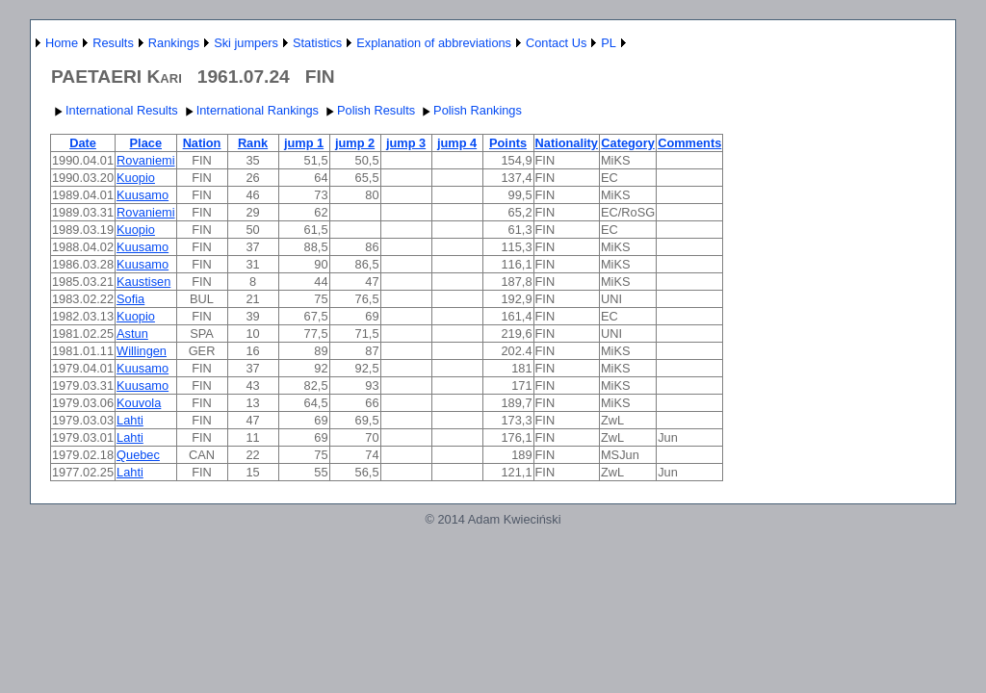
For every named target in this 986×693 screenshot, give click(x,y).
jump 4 (457, 143)
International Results (114, 110)
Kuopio (136, 177)
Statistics (317, 43)
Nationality (566, 143)
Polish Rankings (470, 110)
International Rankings (250, 110)
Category (627, 143)
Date (82, 143)
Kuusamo (143, 195)
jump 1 (304, 143)
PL (608, 43)
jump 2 (355, 143)
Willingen (142, 351)
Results (113, 43)
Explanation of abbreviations (433, 43)
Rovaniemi (145, 160)
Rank (253, 143)
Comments (689, 143)
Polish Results (368, 110)
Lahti (130, 420)
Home (61, 43)
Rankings (173, 43)
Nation (202, 143)
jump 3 (406, 143)
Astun (132, 333)
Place (146, 143)
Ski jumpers (246, 43)
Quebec (138, 455)
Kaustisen (143, 281)
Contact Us (556, 43)
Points (508, 143)
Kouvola (139, 403)
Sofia (130, 299)
